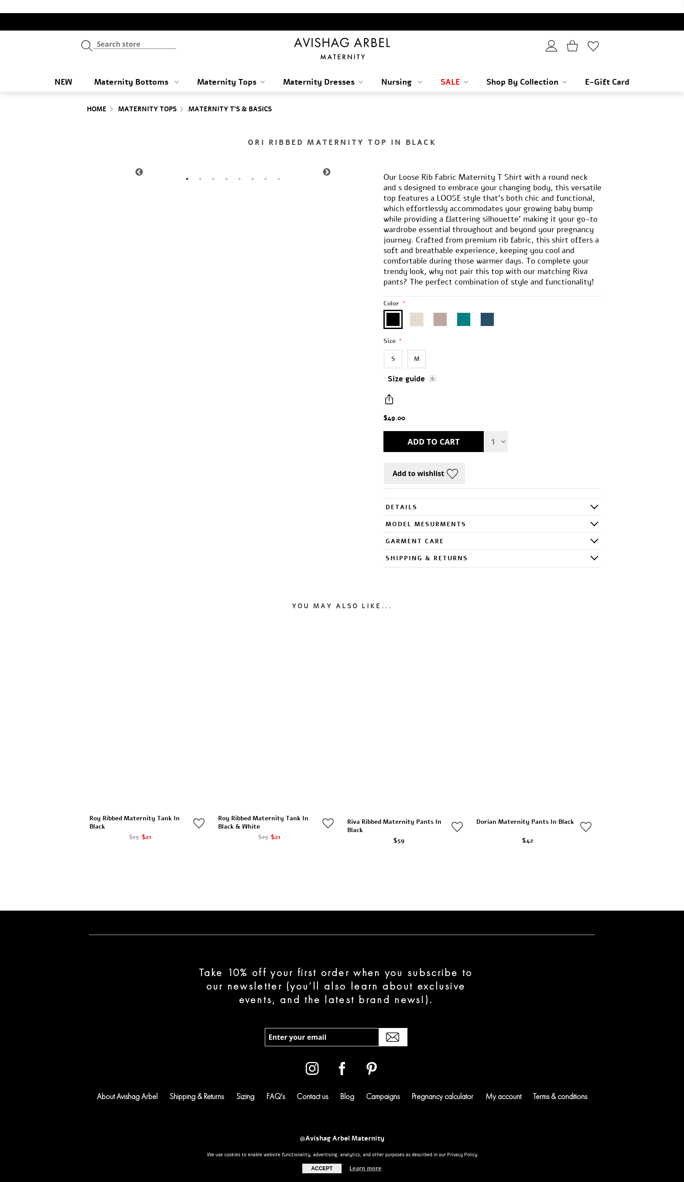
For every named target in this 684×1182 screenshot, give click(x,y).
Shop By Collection (526, 69)
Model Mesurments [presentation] (426, 511)
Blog (347, 1083)
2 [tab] (200, 165)
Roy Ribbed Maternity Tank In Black (134, 809)
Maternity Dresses (323, 69)
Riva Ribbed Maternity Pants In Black (394, 813)
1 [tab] (187, 165)
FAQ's (276, 1083)
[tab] (492, 494)
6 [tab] (252, 165)
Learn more (365, 1168)
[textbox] (134, 30)
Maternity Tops (231, 69)
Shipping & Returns (196, 1083)
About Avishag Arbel (127, 1083)
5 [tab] (239, 165)
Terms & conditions (560, 1083)
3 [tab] (213, 165)
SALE (454, 69)
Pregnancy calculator (442, 1083)
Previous (139, 159)
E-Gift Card (607, 69)
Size (390, 328)
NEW (63, 69)
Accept (321, 1168)
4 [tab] (226, 165)
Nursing (401, 69)
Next (326, 159)
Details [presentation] (401, 494)
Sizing (245, 1083)
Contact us (312, 1083)
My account (503, 1083)
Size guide (406, 366)
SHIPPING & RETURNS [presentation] (427, 545)
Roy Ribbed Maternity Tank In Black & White (263, 809)
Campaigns (383, 1083)
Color (392, 290)
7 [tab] (265, 165)
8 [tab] (278, 165)
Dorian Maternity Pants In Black (525, 809)
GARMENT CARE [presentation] (415, 528)
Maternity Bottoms (136, 69)
